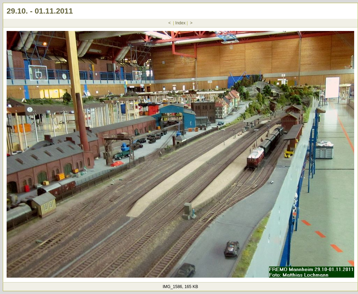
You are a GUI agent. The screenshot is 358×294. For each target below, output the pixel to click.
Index (180, 23)
